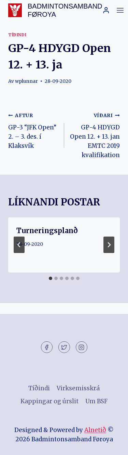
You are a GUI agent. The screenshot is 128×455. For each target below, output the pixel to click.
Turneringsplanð (47, 230)
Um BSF (96, 401)
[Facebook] (47, 347)
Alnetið (95, 430)
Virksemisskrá (78, 388)
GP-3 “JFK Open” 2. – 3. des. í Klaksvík (33, 130)
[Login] (106, 10)
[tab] (50, 278)
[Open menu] (120, 10)
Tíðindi (17, 34)
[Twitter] (64, 347)
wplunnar (26, 81)
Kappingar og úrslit (49, 401)
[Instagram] (81, 347)
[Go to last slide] (19, 245)
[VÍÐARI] (108, 245)
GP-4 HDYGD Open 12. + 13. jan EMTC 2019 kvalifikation (95, 135)
